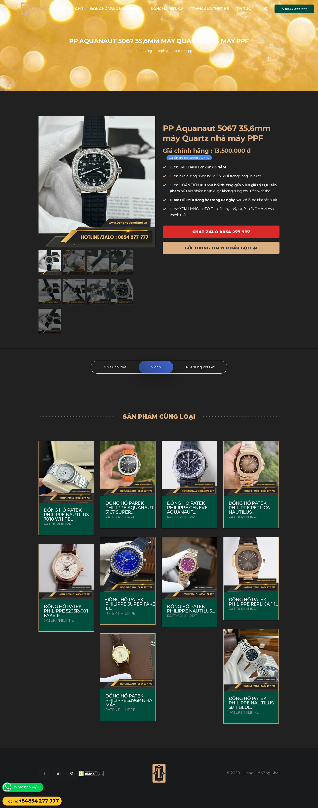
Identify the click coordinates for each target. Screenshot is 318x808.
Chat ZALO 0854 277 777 (221, 232)
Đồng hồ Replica (167, 8)
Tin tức (243, 8)
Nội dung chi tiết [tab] (200, 367)
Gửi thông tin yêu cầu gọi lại (221, 248)
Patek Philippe (184, 51)
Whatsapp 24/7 (26, 787)
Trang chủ (72, 8)
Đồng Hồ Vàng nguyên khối (116, 8)
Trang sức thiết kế (210, 8)
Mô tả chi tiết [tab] (114, 367)
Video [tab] (156, 367)
